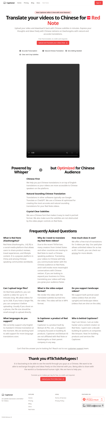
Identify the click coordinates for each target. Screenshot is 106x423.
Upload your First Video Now (53, 379)
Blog (32, 3)
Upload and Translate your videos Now (53, 43)
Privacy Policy (59, 401)
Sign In (98, 3)
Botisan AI (9, 417)
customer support (76, 348)
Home (19, 3)
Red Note (45, 3)
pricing (75, 253)
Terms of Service (60, 398)
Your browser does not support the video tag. (53, 111)
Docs (38, 3)
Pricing (26, 3)
